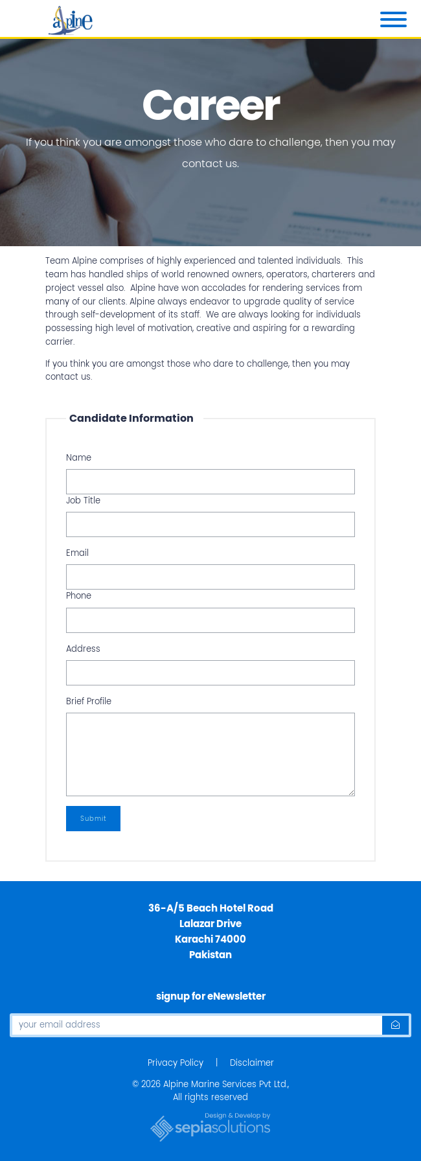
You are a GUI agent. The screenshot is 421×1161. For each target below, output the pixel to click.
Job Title (83, 500)
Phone (78, 596)
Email (77, 553)
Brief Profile (88, 701)
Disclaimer (252, 1062)
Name (78, 458)
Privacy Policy (175, 1062)
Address (83, 649)
